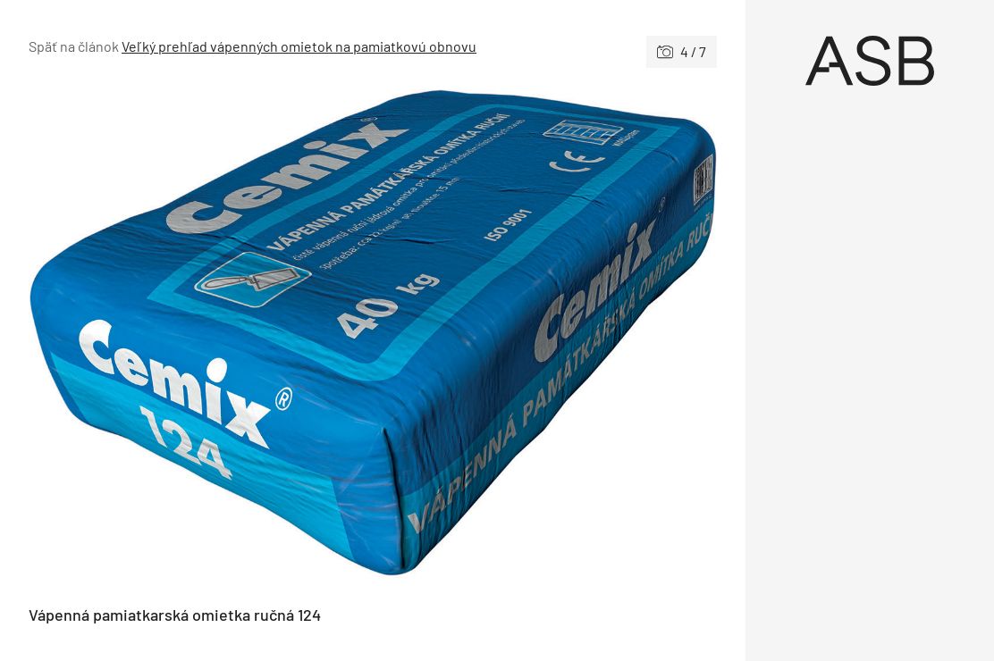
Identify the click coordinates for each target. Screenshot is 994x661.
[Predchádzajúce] (201, 336)
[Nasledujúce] (545, 336)
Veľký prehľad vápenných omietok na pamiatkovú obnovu (299, 46)
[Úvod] (869, 61)
